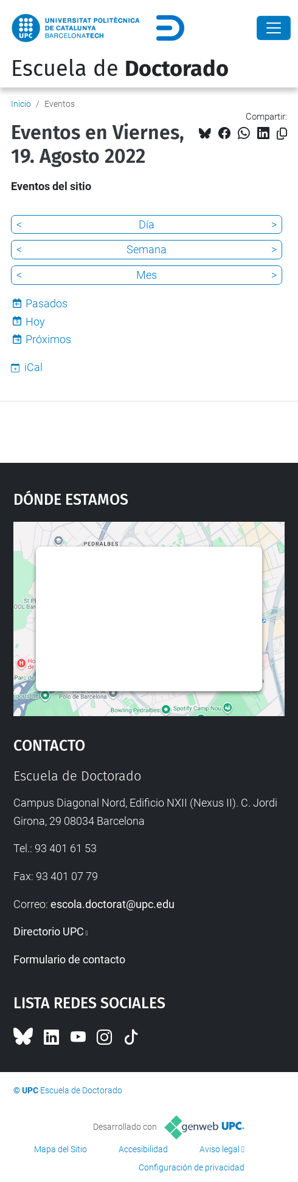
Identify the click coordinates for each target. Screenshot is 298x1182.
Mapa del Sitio (60, 1149)
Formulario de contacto (69, 959)
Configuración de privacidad (191, 1167)
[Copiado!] (282, 134)
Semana (146, 249)
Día (146, 224)
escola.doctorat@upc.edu (112, 904)
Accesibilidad (143, 1149)
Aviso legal (219, 1149)
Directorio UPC (48, 931)
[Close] (274, 28)
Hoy (35, 321)
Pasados (47, 303)
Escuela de (120, 68)
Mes (146, 274)
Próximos (48, 339)
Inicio (21, 104)
